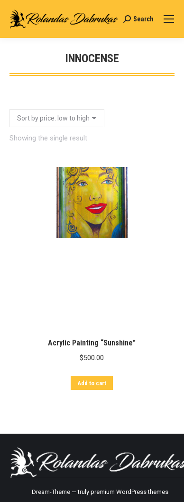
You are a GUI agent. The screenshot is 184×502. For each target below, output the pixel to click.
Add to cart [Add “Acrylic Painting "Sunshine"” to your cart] (91, 390)
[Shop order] (56, 118)
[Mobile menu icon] (169, 19)
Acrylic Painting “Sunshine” (91, 350)
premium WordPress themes (129, 491)
